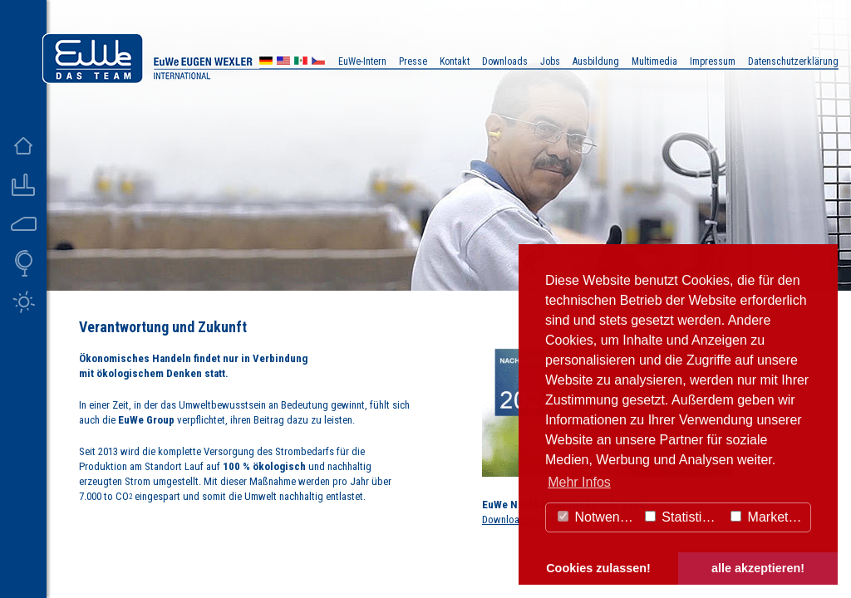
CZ (318, 62)
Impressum (712, 61)
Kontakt (455, 61)
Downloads (505, 61)
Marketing (768, 517)
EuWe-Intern (362, 61)
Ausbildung (596, 61)
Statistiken (684, 517)
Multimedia (654, 61)
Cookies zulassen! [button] (598, 568)
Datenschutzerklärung (793, 61)
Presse (413, 61)
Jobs (550, 61)
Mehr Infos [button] (579, 482)
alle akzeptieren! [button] (757, 568)
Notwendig (597, 517)
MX (300, 62)
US (283, 62)
